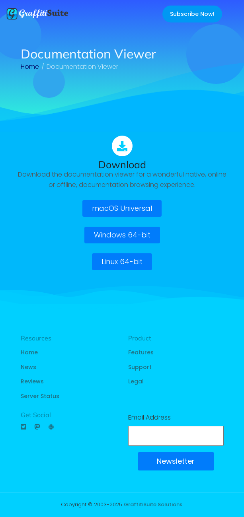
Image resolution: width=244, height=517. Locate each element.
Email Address (149, 417)
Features (141, 352)
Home (29, 352)
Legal (136, 381)
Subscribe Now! (192, 14)
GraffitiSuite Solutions (153, 504)
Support (140, 367)
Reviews (32, 381)
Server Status (40, 396)
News (28, 367)
